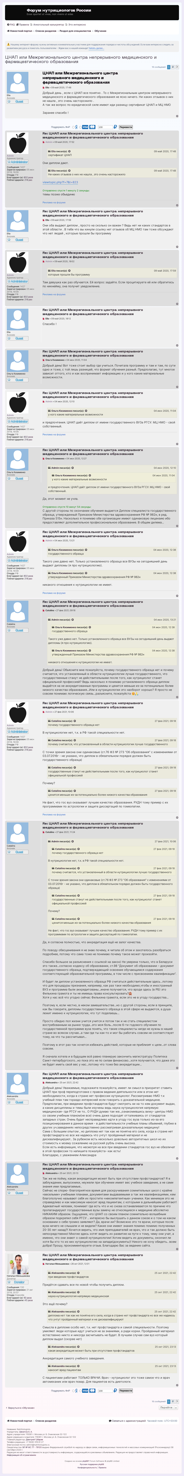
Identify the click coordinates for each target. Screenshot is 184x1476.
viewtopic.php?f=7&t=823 (60, 182)
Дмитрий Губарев (34, 1439)
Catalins (56, 720)
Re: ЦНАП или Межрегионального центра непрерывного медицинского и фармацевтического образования (93, 135)
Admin (55, 467)
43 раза (28, 1300)
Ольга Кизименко (61, 410)
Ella (53, 151)
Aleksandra (58, 1272)
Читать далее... (96, 48)
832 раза (28, 177)
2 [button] (173, 67)
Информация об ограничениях (21, 1455)
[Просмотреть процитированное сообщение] (69, 151)
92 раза (28, 1298)
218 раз (28, 180)
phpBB (85, 1461)
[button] (177, 67)
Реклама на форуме (54, 202)
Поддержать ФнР (60, 127)
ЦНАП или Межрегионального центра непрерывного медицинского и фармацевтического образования (81, 59)
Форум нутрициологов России (59, 10)
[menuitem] (11, 24)
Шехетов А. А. (25, 1432)
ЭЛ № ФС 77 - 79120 (32, 1447)
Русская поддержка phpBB (92, 1464)
